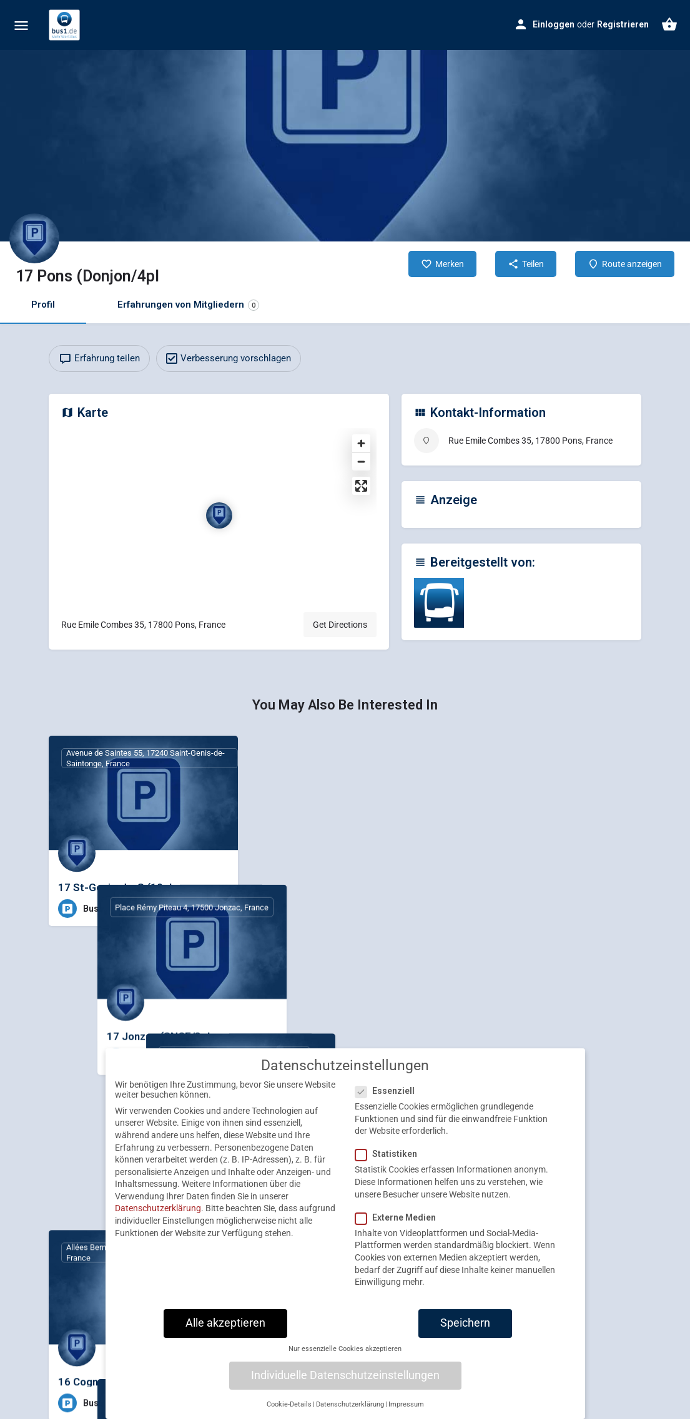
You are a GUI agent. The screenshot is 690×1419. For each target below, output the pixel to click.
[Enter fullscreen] (361, 486)
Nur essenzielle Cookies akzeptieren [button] (345, 1355)
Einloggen (553, 24)
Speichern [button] (465, 1329)
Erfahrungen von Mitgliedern (188, 305)
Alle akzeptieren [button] (225, 1329)
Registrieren (623, 24)
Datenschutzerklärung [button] (350, 1411)
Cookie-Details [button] (289, 1411)
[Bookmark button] (219, 909)
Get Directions (340, 625)
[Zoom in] (361, 443)
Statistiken (390, 1160)
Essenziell (389, 1097)
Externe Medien (399, 1224)
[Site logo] (66, 25)
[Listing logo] (34, 238)
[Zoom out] (361, 461)
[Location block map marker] (219, 515)
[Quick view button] (194, 909)
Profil (43, 304)
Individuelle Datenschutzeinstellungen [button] (345, 1381)
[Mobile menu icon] (21, 25)
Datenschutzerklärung (158, 1214)
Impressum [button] (406, 1411)
